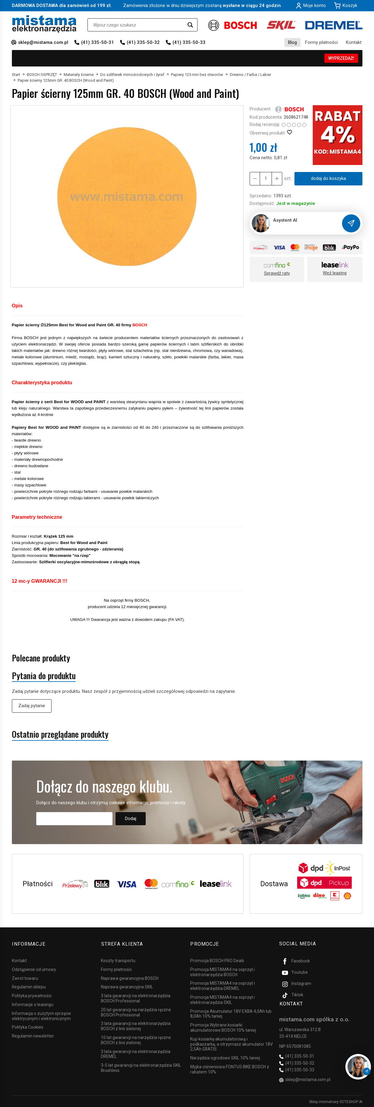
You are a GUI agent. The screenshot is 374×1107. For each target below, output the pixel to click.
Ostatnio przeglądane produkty (60, 734)
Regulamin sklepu (29, 986)
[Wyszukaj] (190, 24)
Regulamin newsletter (33, 1035)
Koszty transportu (118, 960)
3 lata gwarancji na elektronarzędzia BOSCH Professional (135, 998)
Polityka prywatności (32, 995)
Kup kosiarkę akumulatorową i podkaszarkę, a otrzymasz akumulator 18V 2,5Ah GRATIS (231, 1043)
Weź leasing (335, 273)
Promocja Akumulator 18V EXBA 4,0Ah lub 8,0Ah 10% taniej (231, 1013)
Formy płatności (321, 42)
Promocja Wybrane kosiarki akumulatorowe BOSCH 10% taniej (223, 1027)
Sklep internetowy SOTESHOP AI (335, 1101)
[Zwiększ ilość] (255, 178)
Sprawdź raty (277, 273)
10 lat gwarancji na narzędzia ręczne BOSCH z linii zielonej (136, 1039)
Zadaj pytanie (31, 705)
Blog (292, 42)
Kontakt (354, 42)
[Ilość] (266, 178)
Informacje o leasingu (32, 1003)
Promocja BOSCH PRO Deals (217, 960)
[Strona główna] (44, 24)
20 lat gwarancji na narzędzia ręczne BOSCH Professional (136, 1012)
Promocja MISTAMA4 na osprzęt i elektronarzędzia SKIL (222, 999)
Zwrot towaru (25, 977)
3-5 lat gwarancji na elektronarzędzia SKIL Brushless (141, 1067)
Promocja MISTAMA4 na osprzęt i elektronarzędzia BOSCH (222, 971)
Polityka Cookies (27, 1026)
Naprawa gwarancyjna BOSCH (130, 977)
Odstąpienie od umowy (34, 968)
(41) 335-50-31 (97, 42)
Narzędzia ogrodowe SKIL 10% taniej (225, 1057)
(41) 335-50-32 (143, 42)
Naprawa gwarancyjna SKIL (127, 986)
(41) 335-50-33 (189, 42)
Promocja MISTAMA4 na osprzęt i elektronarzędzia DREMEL (222, 985)
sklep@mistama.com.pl (43, 42)
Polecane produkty (41, 658)
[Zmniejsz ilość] (277, 178)
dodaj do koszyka (328, 178)
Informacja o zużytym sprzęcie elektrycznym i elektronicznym (41, 1015)
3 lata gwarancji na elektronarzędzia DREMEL (135, 1053)
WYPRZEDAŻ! (341, 58)
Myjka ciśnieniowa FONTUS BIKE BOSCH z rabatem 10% (229, 1069)
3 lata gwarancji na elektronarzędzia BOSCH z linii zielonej (135, 1025)
